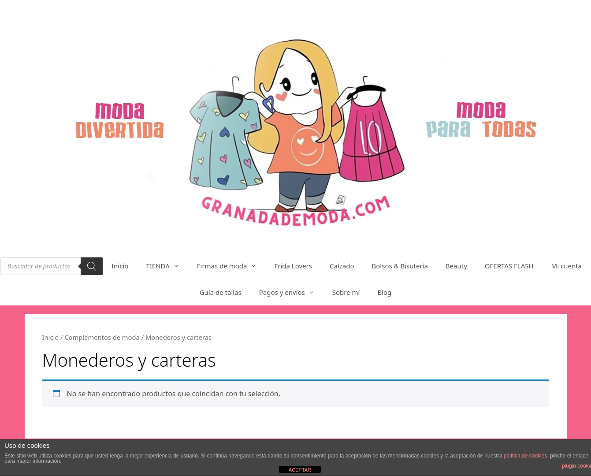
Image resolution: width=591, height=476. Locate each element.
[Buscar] (92, 266)
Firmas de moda (231, 266)
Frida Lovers (293, 265)
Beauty (456, 265)
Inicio (120, 265)
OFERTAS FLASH (509, 265)
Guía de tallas (221, 292)
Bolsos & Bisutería (400, 265)
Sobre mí (346, 292)
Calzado (342, 265)
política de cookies (525, 456)
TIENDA (167, 266)
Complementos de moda (102, 337)
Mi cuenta (566, 265)
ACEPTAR (300, 469)
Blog (384, 292)
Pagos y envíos (291, 292)
